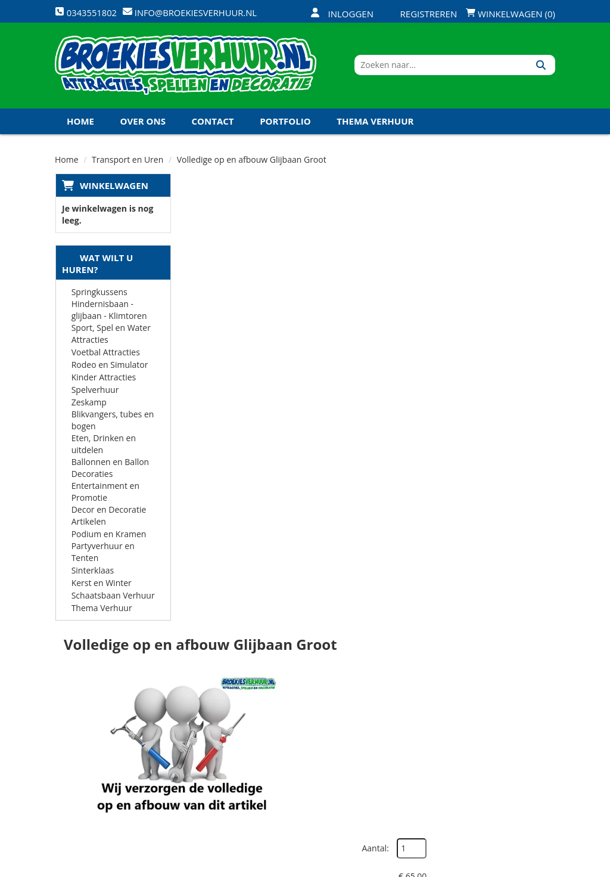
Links (199, 754)
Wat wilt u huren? (96, 267)
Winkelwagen (113, 189)
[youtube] (501, 867)
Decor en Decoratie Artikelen (108, 519)
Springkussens (99, 295)
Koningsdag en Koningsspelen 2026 (302, 796)
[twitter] (480, 867)
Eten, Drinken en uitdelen (103, 447)
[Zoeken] (541, 67)
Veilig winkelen (303, 713)
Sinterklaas (92, 573)
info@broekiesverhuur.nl (115, 768)
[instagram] (544, 867)
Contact (213, 125)
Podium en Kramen (108, 537)
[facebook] (458, 867)
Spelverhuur (95, 393)
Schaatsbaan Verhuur (112, 599)
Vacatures (209, 734)
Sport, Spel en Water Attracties (110, 337)
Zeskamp (88, 405)
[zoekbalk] (452, 67)
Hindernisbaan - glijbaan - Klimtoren (109, 313)
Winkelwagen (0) (510, 14)
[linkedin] (523, 867)
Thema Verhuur (375, 125)
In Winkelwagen (497, 312)
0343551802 (104, 744)
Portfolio (285, 125)
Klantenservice (387, 713)
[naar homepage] (185, 67)
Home (80, 125)
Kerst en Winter (101, 586)
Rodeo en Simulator (109, 368)
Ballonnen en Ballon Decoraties (110, 471)
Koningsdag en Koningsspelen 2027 (154, 150)
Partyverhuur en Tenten (102, 555)
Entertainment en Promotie (105, 495)
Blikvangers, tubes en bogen (112, 423)
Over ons (143, 125)
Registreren (421, 14)
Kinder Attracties (103, 380)
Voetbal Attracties (105, 355)
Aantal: (491, 214)
